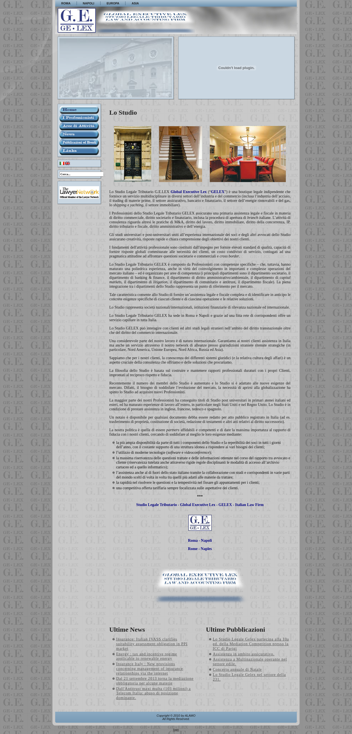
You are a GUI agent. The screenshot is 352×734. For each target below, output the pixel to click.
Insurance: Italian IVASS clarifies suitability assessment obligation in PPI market (152, 644)
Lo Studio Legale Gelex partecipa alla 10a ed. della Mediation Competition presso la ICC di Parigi (251, 644)
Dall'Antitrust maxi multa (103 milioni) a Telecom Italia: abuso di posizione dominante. (153, 693)
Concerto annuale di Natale (237, 669)
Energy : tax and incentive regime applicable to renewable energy (146, 656)
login (176, 729)
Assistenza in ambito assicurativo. (244, 654)
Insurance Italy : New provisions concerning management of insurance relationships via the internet (149, 668)
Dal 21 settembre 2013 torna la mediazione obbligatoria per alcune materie (155, 681)
